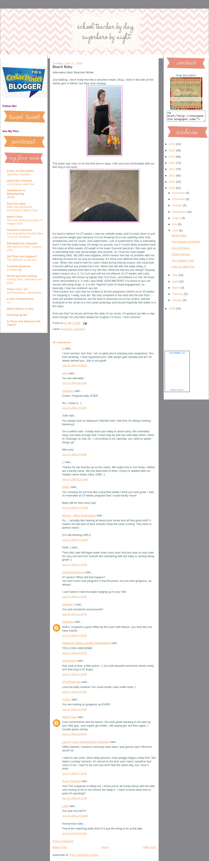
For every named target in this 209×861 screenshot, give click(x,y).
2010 (172, 183)
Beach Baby (178, 237)
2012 (172, 171)
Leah (65, 806)
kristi (65, 373)
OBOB (11, 197)
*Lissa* (66, 699)
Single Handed (180, 256)
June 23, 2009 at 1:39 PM (74, 597)
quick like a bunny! (19, 180)
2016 (172, 146)
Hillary (66, 487)
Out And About (180, 250)
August (177, 220)
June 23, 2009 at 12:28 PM (75, 540)
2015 (172, 152)
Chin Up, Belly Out (182, 268)
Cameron (68, 390)
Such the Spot (16, 203)
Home (105, 847)
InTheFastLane (71, 681)
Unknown (68, 621)
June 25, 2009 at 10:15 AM (75, 816)
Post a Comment (63, 841)
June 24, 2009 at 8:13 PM (74, 798)
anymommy (69, 660)
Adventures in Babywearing (16, 192)
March (176, 289)
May (175, 277)
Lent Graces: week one (20, 184)
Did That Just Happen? (22, 256)
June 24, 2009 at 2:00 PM (74, 734)
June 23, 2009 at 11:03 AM (75, 479)
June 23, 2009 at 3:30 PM (74, 635)
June (175, 232)
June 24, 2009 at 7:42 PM (74, 773)
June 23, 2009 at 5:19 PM (74, 653)
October (177, 207)
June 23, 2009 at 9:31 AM (74, 383)
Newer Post (60, 847)
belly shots (66, 329)
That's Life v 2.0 (17, 289)
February (178, 295)
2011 (172, 177)
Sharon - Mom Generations (79, 515)
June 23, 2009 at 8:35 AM (74, 365)
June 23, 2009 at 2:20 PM (74, 614)
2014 (172, 158)
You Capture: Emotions (185, 243)
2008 (172, 310)
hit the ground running (22, 275)
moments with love (19, 230)
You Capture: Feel (182, 262)
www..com (177, 354)
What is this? (177, 392)
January (177, 302)
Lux (9, 302)
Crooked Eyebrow (19, 266)
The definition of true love (22, 259)
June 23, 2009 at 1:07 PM (74, 565)
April (175, 283)
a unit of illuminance (20, 298)
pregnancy (79, 329)
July (175, 226)
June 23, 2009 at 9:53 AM (74, 408)
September (179, 213)
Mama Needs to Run (20, 308)
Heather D (68, 604)
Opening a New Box (18, 174)
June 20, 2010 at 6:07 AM (74, 833)
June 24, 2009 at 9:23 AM (74, 709)
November (179, 201)
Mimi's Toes (15, 216)
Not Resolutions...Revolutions (24, 292)
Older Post (149, 847)
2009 (172, 190)
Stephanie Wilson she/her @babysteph (86, 643)
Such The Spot (71, 781)
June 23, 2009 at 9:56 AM (74, 454)
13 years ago (14, 269)
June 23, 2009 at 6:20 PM (74, 674)
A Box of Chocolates (20, 170)
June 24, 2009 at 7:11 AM (74, 692)
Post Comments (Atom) (84, 854)
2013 (172, 164)
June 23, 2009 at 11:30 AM (75, 508)
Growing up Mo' (17, 315)
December (179, 194)
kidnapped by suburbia (22, 243)
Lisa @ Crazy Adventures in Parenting (85, 741)
